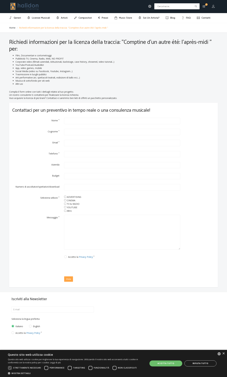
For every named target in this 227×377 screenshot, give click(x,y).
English (36, 326)
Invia (68, 278)
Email (55, 142)
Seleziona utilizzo (49, 197)
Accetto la (81, 256)
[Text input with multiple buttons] (177, 6)
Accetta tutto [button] (165, 363)
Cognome (53, 131)
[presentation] (91, 268)
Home (12, 27)
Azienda (55, 164)
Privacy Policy (86, 256)
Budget (55, 175)
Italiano (19, 326)
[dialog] (113, 363)
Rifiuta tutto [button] (200, 363)
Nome (55, 120)
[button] (76, 373)
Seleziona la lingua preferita (26, 318)
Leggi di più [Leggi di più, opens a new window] (55, 362)
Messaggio (53, 217)
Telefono (54, 153)
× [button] (223, 353)
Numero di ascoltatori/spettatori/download (37, 186)
